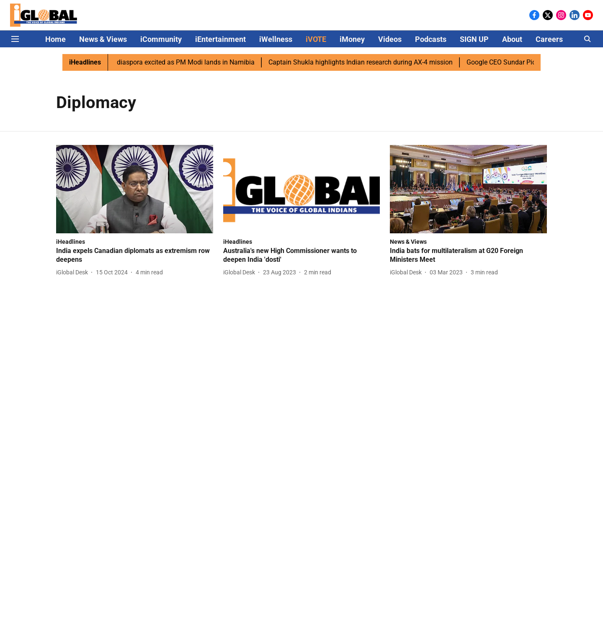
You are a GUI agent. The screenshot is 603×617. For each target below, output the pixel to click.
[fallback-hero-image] (134, 189)
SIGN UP (474, 39)
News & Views (103, 39)
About (512, 39)
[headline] (134, 255)
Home (55, 39)
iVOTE (316, 39)
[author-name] (73, 272)
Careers (549, 39)
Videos (390, 39)
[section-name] (70, 241)
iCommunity (161, 39)
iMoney (352, 39)
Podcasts (430, 39)
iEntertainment (220, 39)
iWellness (275, 39)
